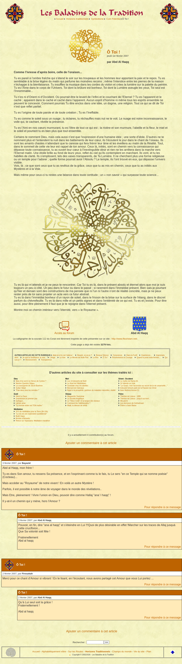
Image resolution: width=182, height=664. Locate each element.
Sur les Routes (75, 651)
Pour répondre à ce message (162, 507)
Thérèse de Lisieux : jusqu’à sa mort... (135, 399)
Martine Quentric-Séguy (25, 383)
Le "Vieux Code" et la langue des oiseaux (83, 401)
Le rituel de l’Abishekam (76, 383)
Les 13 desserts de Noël (76, 381)
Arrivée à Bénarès (23, 418)
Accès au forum (64, 332)
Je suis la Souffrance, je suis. (34, 357)
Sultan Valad (21, 388)
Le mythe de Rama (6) (129, 381)
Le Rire (95, 357)
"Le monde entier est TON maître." (29, 405)
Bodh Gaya (20, 416)
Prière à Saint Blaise (128, 405)
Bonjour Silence (102, 355)
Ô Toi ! (105, 357)
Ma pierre (124, 401)
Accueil (60, 19)
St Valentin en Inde (127, 383)
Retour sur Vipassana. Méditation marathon (33, 421)
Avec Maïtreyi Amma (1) (129, 390)
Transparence (46, 360)
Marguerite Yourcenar (75, 396)
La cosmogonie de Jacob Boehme (29, 386)
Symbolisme (97, 19)
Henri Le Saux (21, 396)
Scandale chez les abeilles (77, 386)
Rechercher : (79, 642)
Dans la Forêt (131, 355)
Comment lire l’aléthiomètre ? (78, 403)
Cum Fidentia (113, 19)
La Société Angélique (75, 399)
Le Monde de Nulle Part (79, 357)
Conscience (117, 355)
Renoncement (31, 360)
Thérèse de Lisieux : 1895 (130, 396)
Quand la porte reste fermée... (148, 357)
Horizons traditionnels (77, 19)
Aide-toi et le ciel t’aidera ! (63, 355)
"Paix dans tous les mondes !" (27, 390)
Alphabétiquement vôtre (54, 651)
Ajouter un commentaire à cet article (91, 443)
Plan (149, 651)
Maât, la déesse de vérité (77, 405)
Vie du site (139, 651)
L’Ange (52, 357)
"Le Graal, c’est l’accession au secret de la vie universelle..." (143, 386)
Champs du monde (122, 651)
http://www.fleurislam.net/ (124, 338)
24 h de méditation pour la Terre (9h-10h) (32, 411)
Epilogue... (20, 401)
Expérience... (146, 355)
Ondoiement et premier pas (26, 399)
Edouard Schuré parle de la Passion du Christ (138, 388)
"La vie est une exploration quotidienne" (31, 414)
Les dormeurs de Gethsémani (132, 403)
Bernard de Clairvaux (75, 388)
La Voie (62, 357)
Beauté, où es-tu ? (84, 355)
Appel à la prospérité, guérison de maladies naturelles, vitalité (91, 390)
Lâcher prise (21, 403)
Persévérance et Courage (122, 357)
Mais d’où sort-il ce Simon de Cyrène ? (31, 381)
